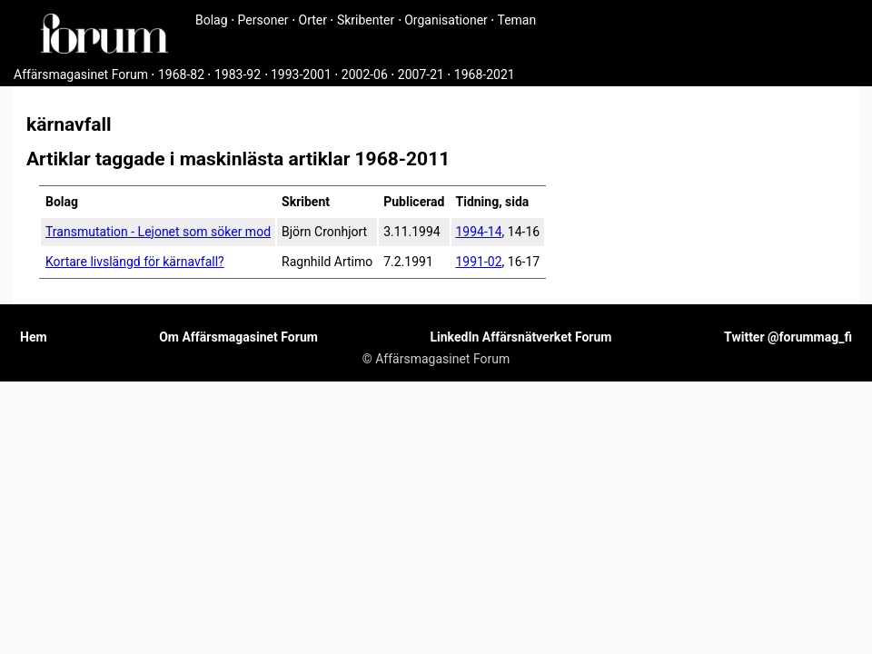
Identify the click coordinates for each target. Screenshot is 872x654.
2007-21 (421, 74)
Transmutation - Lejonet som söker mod (158, 231)
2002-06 (365, 74)
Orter (313, 20)
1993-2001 (301, 74)
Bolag (211, 20)
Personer (263, 20)
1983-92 (237, 74)
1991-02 (479, 261)
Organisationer (446, 20)
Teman (516, 20)
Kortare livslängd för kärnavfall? (134, 261)
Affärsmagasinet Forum (81, 74)
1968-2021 (484, 74)
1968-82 (181, 74)
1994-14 (479, 231)
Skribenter (365, 20)
